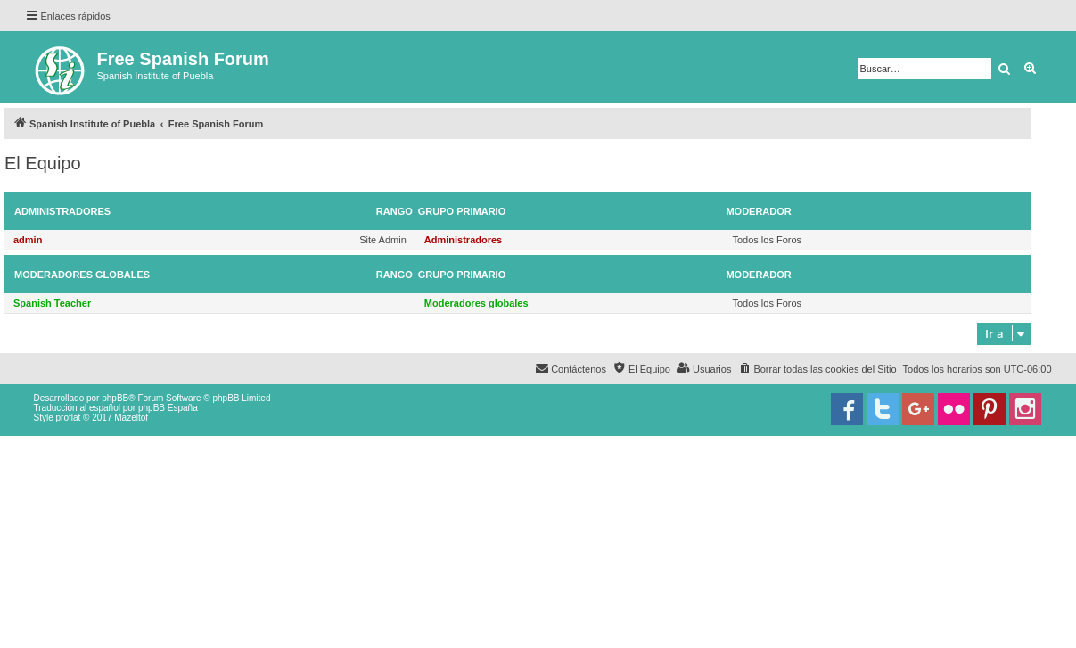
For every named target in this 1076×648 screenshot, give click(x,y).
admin (27, 239)
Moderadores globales (82, 274)
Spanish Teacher (52, 303)
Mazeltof (131, 417)
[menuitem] (816, 369)
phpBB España (168, 408)
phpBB (115, 398)
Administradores (62, 211)
